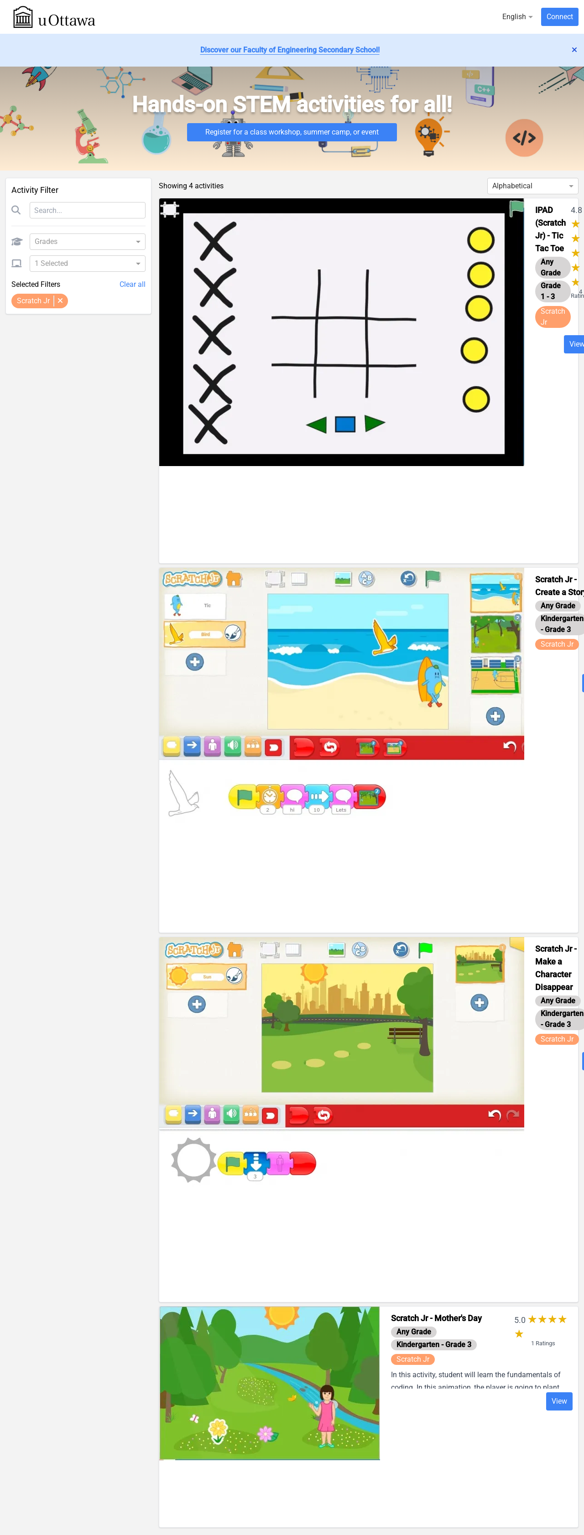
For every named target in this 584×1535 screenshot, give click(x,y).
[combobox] (84, 242)
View (559, 1401)
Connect (560, 16)
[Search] (88, 210)
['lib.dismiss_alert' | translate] (574, 50)
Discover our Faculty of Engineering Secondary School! (290, 50)
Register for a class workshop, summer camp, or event (292, 132)
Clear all (133, 284)
